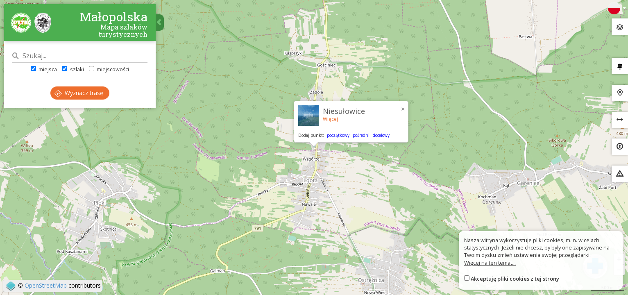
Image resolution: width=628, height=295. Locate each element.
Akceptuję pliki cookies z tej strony (515, 278)
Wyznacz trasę (78, 93)
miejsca (44, 69)
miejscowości (109, 69)
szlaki (73, 69)
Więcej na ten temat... (490, 262)
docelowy (381, 135)
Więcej (330, 119)
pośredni (361, 135)
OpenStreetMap (46, 285)
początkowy (338, 135)
